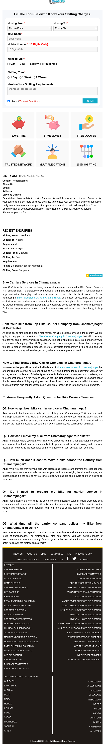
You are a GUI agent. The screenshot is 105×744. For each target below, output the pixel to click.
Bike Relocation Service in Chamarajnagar (39, 297)
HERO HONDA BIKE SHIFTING (18, 651)
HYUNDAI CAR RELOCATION (17, 628)
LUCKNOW (96, 713)
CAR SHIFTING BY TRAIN (16, 587)
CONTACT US (57, 554)
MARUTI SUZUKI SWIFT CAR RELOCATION (80, 610)
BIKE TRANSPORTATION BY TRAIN (84, 587)
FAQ (69, 554)
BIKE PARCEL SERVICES (89, 655)
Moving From (16, 23)
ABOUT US (32, 554)
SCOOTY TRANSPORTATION (17, 606)
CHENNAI (8, 690)
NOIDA (7, 699)
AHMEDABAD (94, 682)
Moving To (60, 23)
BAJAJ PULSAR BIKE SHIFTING (19, 646)
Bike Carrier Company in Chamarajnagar (60, 336)
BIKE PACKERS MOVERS (16, 664)
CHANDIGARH (94, 686)
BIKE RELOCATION (13, 660)
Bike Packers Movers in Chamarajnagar (77, 367)
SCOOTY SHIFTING (13, 578)
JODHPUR (9, 726)
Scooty (34, 64)
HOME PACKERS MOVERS (88, 574)
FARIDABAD (95, 691)
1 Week (26, 77)
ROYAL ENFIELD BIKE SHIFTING (19, 601)
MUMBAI (8, 704)
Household (50, 64)
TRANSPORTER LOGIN (53, 560)
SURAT (7, 717)
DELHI (7, 695)
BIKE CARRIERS (12, 597)
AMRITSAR (96, 718)
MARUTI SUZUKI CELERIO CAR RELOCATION (79, 624)
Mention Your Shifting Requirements (30, 84)
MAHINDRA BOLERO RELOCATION (20, 637)
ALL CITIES (95, 731)
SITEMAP (84, 559)
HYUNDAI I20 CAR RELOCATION (85, 619)
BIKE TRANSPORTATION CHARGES (84, 633)
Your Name (14, 33)
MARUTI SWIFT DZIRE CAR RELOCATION (81, 601)
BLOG (43, 554)
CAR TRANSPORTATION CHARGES (84, 637)
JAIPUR (97, 709)
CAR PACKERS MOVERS (89, 569)
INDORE (97, 704)
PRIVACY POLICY (84, 554)
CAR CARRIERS (11, 592)
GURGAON (9, 681)
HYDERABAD (94, 700)
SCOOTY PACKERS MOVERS (18, 619)
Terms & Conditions (29, 101)
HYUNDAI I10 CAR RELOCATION (85, 615)
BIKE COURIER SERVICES (16, 669)
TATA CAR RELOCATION (15, 633)
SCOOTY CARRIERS (13, 615)
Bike (22, 64)
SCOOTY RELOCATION (15, 610)
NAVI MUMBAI (10, 722)
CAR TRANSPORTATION (89, 578)
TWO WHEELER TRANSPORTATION (84, 592)
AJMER (7, 731)
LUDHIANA (96, 722)
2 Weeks (41, 77)
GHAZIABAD (95, 695)
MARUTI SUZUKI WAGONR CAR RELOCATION (79, 628)
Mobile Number (27, 44)
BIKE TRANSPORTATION (15, 574)
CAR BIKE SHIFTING (13, 569)
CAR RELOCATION (13, 655)
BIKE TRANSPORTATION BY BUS (85, 583)
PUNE (7, 713)
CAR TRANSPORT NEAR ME (87, 646)
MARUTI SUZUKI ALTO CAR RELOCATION (81, 606)
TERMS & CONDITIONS (28, 559)
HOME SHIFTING (12, 583)
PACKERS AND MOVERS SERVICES (84, 660)
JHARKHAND (95, 727)
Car (12, 64)
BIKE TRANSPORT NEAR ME (87, 642)
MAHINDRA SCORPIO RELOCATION (21, 642)
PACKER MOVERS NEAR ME (87, 651)
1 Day (14, 77)
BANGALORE (10, 686)
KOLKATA (8, 708)
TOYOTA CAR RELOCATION (88, 597)
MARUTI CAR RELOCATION (17, 624)
